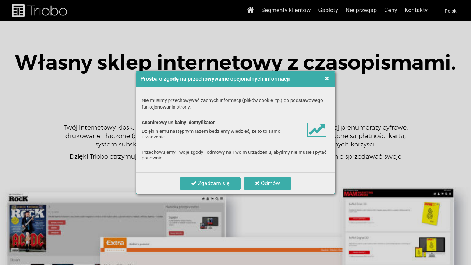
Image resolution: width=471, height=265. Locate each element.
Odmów (267, 183)
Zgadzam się (210, 183)
